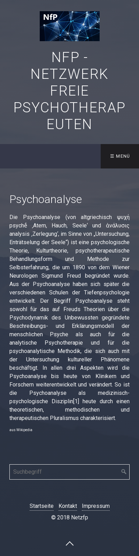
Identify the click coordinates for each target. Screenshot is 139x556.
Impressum (96, 506)
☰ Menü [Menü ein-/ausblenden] (120, 156)
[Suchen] (124, 472)
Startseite (42, 506)
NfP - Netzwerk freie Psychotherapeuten (69, 91)
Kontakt (68, 506)
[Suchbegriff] (69, 472)
